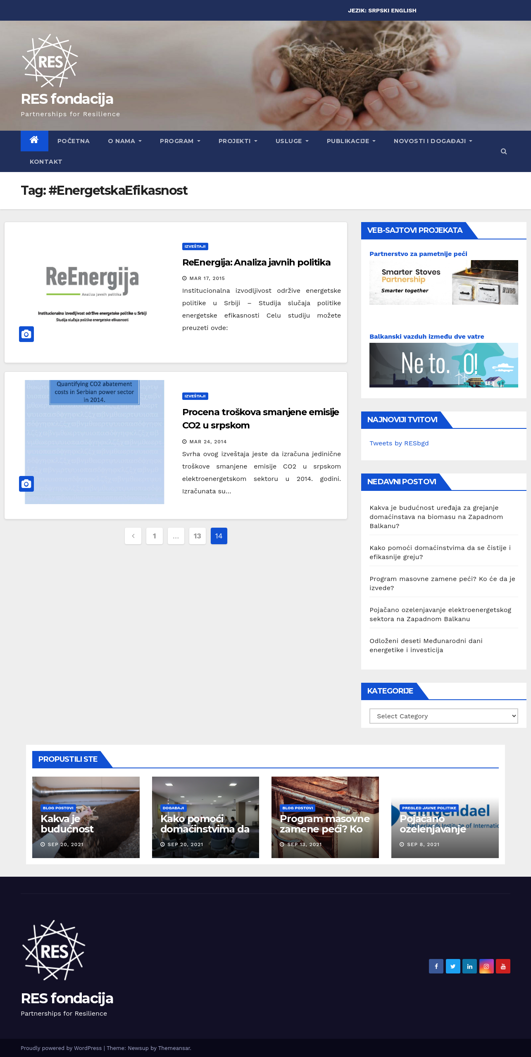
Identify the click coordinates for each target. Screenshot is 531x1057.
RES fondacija (67, 99)
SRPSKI (378, 10)
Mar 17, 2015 (207, 278)
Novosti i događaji (433, 141)
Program (180, 141)
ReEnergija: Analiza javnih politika (256, 262)
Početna (73, 141)
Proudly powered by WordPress (62, 1048)
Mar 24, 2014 (208, 442)
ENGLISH (404, 10)
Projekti (238, 141)
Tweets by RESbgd (399, 443)
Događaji (173, 808)
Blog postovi (58, 808)
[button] (504, 151)
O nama (125, 141)
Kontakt (46, 161)
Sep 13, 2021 (304, 844)
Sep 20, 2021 (66, 844)
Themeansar (174, 1048)
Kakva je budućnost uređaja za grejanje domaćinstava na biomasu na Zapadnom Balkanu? (436, 517)
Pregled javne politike (429, 808)
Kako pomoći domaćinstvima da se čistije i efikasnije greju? (205, 834)
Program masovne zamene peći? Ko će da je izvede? (324, 829)
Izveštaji (195, 246)
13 (197, 535)
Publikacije (351, 141)
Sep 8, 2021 (423, 844)
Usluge (292, 141)
